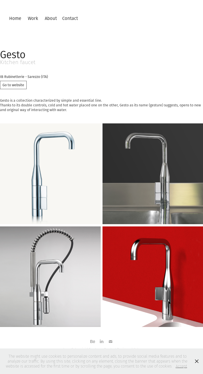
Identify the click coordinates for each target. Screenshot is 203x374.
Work (33, 18)
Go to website (13, 85)
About (51, 18)
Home (15, 18)
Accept (181, 366)
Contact (70, 18)
